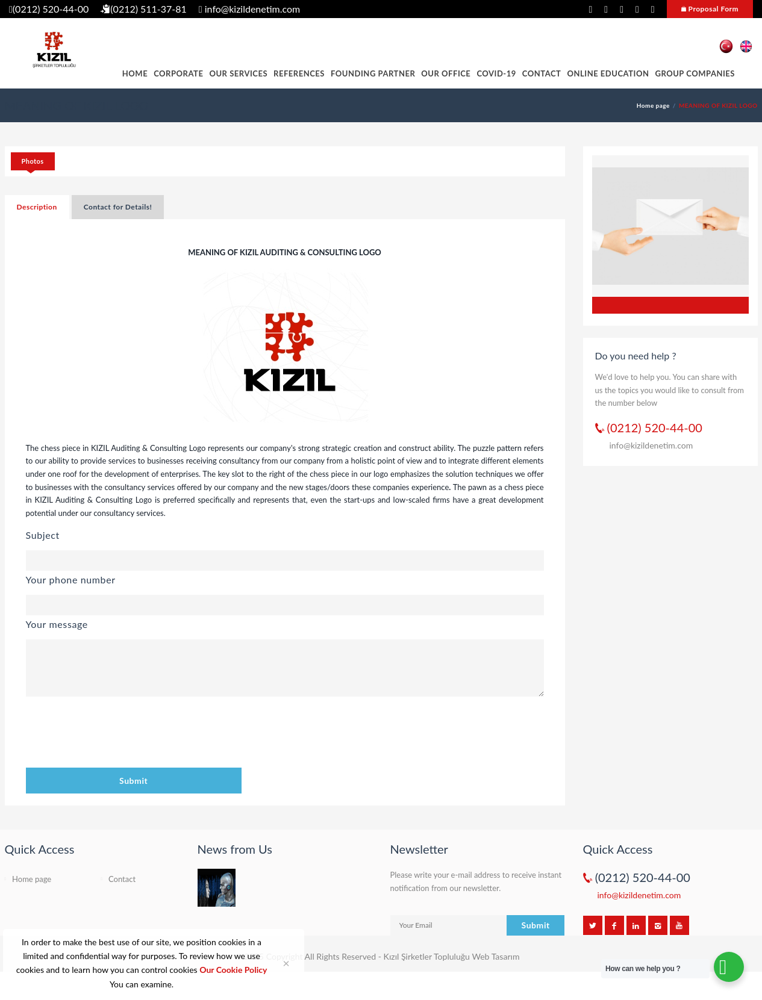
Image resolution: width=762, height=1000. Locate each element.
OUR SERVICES (238, 73)
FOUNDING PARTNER (373, 73)
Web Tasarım (495, 956)
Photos (33, 161)
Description (37, 206)
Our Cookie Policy (233, 969)
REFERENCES (299, 73)
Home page (653, 105)
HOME (135, 73)
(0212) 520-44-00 (49, 8)
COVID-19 (496, 73)
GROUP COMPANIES (695, 73)
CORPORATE (178, 73)
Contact (541, 73)
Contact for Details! (118, 206)
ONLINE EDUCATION (608, 73)
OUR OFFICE (445, 73)
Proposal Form (710, 8)
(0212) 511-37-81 (144, 8)
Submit (133, 780)
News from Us (235, 849)
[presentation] (117, 733)
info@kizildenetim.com (249, 8)
